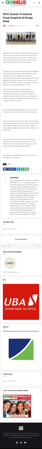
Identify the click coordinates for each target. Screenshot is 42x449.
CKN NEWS (14, 178)
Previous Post (6, 246)
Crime (9, 10)
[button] (2, 2)
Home (4, 10)
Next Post (37, 246)
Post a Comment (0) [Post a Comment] (21, 239)
